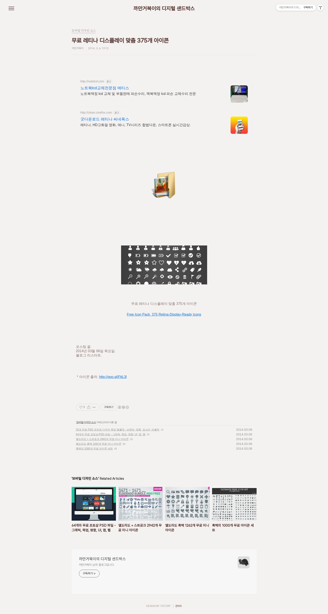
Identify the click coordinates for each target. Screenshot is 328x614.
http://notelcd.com (92, 81)
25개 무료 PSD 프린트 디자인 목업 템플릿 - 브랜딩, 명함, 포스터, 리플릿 (118, 429)
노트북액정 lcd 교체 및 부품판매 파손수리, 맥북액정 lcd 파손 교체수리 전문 (138, 94)
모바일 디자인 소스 (86, 422)
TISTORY (165, 606)
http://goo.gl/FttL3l (113, 377)
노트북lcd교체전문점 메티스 (104, 88)
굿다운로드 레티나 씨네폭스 (104, 119)
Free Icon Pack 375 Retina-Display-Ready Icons (164, 314)
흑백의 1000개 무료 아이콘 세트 (94, 448)
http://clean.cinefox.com (96, 112)
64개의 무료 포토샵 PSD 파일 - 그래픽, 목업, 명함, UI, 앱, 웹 (110, 434)
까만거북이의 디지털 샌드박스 (164, 8)
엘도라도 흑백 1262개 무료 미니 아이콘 (98, 443)
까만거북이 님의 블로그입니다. (97, 564)
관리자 (178, 606)
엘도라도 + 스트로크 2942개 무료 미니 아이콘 (102, 439)
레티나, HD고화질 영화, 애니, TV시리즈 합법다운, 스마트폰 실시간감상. (135, 125)
